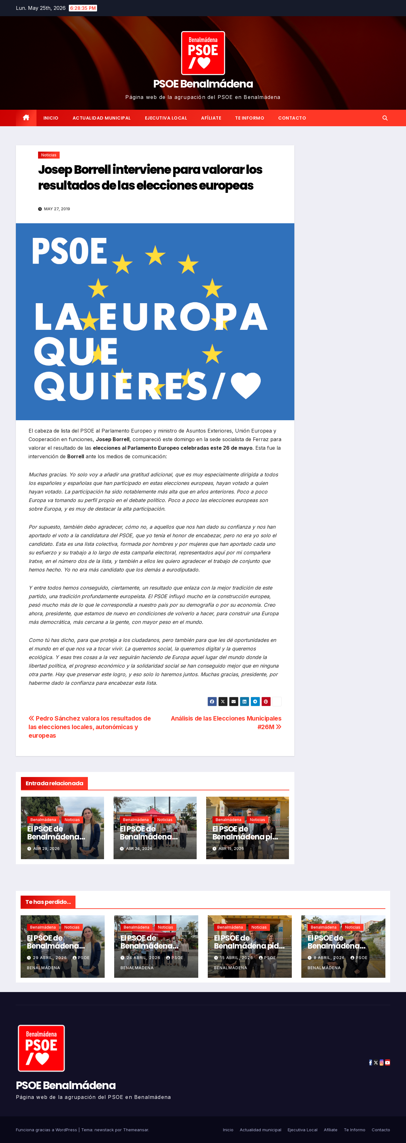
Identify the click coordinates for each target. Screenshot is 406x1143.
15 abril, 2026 (237, 957)
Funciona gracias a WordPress (47, 1129)
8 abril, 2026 (330, 957)
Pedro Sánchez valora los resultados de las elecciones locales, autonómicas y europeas (90, 727)
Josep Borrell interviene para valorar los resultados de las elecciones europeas (150, 177)
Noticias (48, 155)
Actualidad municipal (102, 118)
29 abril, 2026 (50, 957)
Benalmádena (43, 819)
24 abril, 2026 (144, 957)
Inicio (51, 118)
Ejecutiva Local (166, 118)
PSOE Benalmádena (203, 83)
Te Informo (249, 118)
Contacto (292, 118)
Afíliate (211, 118)
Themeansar (135, 1129)
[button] (385, 118)
